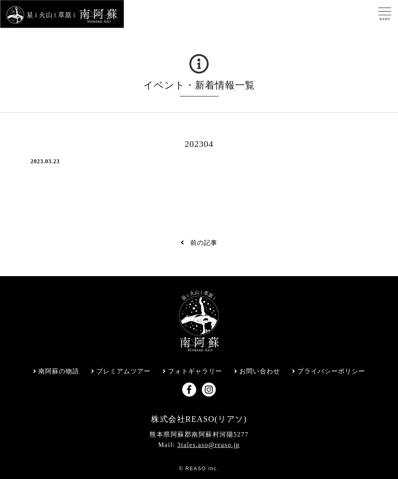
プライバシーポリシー (331, 371)
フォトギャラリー (195, 371)
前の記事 (199, 242)
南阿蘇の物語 (58, 371)
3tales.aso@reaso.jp (208, 444)
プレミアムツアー (123, 371)
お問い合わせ (259, 371)
